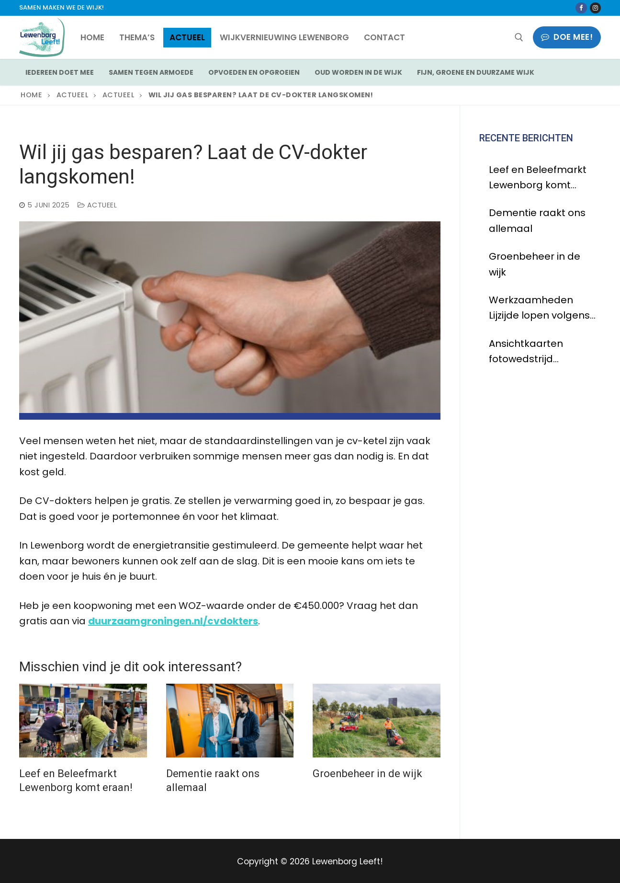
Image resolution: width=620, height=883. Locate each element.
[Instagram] (595, 7)
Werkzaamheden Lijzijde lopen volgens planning (539, 308)
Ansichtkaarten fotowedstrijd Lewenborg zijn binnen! (526, 352)
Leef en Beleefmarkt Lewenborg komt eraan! (537, 178)
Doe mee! (567, 37)
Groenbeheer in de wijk (367, 774)
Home (31, 95)
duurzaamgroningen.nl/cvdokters (173, 621)
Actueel (72, 95)
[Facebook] (580, 7)
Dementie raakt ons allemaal (537, 220)
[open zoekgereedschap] (519, 37)
